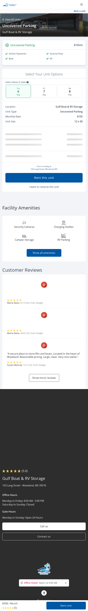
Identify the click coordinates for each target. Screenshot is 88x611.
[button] (44, 593)
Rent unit (66, 605)
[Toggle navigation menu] (83, 4)
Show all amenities (44, 253)
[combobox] (44, 583)
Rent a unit (80, 11)
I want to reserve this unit (44, 187)
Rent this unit (44, 178)
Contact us (44, 536)
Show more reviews (44, 378)
